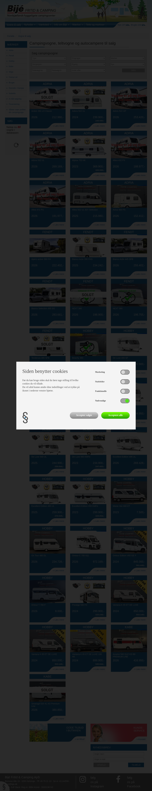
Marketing (100, 372)
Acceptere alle (115, 415)
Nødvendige (100, 401)
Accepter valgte (84, 415)
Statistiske (99, 381)
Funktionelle (101, 391)
